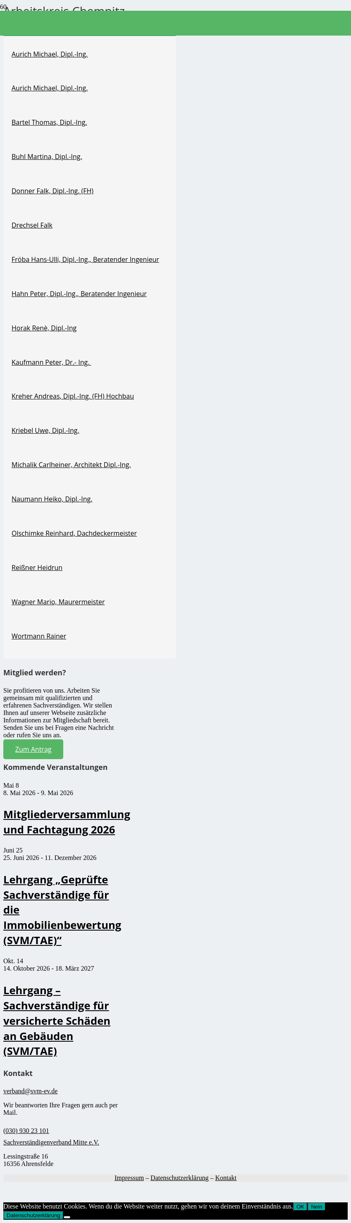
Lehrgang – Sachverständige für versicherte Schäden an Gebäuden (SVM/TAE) (56, 1020)
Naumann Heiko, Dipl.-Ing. (52, 498)
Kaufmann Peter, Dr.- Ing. (51, 362)
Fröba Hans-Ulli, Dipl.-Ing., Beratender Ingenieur (85, 259)
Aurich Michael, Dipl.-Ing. (50, 54)
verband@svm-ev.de (30, 1091)
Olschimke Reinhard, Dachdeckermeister (74, 533)
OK (300, 1207)
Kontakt (225, 1177)
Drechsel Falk (32, 225)
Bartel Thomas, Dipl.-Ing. (49, 122)
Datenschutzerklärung (179, 1177)
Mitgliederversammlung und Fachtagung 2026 (66, 822)
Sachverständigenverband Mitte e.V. (51, 1142)
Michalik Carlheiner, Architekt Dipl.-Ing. (71, 464)
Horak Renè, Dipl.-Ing (44, 327)
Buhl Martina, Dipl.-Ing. (47, 156)
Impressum (129, 1177)
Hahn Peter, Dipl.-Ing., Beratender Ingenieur (79, 293)
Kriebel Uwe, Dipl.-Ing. (45, 430)
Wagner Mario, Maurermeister (58, 601)
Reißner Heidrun (37, 567)
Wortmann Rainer (39, 636)
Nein (316, 1207)
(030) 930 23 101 (26, 1130)
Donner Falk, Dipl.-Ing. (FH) (52, 190)
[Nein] (67, 1217)
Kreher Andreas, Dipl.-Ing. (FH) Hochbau (73, 396)
